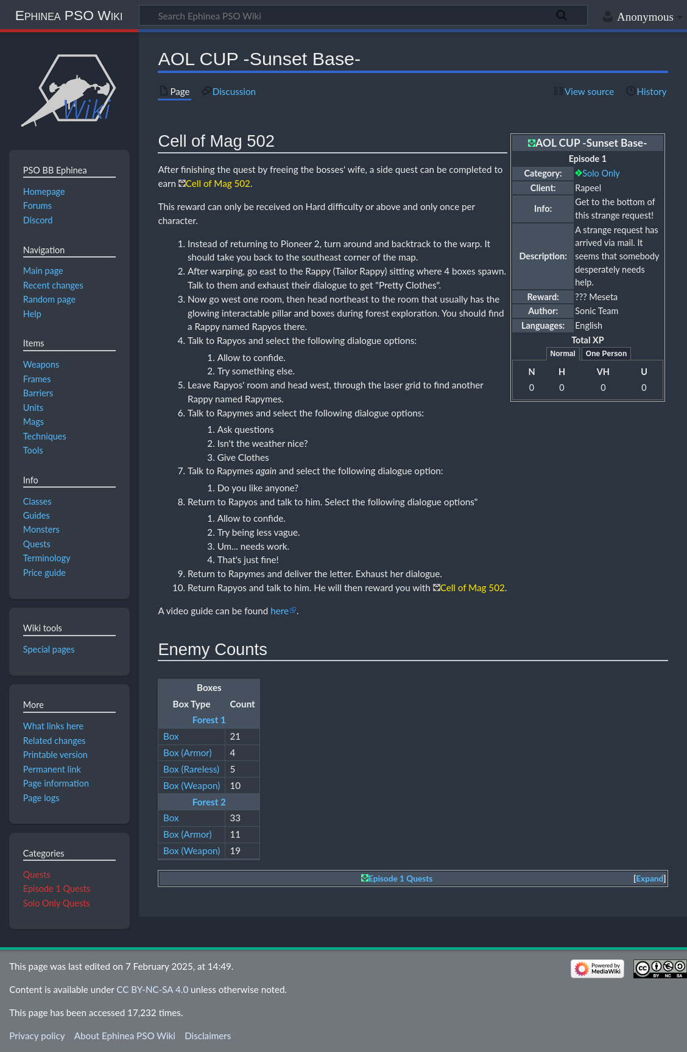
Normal (563, 353)
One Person (606, 353)
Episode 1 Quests (400, 878)
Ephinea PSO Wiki (69, 15)
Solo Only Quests (56, 903)
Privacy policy (37, 1035)
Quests (37, 874)
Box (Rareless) (191, 768)
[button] (649, 878)
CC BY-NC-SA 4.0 (152, 989)
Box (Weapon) (191, 785)
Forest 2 (209, 801)
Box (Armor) (187, 752)
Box (171, 736)
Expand (649, 878)
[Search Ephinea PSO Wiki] (363, 15)
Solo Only (601, 173)
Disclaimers (208, 1035)
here (279, 610)
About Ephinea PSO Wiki (124, 1035)
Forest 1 (209, 719)
